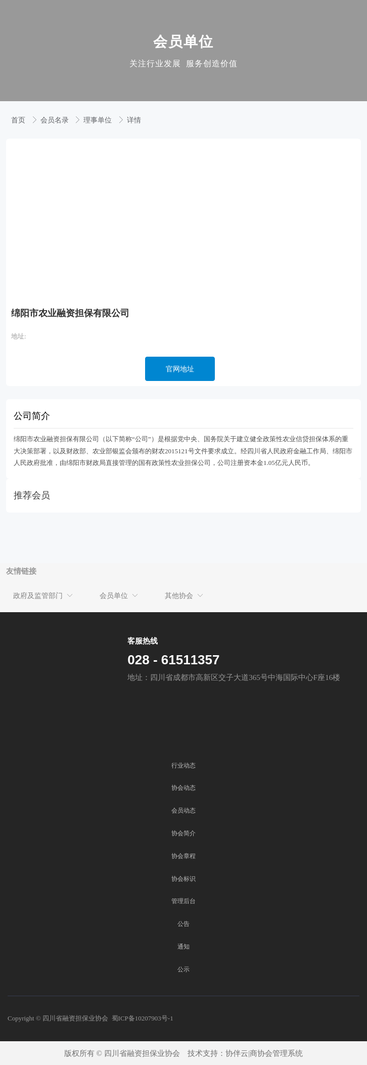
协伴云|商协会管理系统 (264, 1053)
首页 (19, 120)
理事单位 (98, 120)
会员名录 (55, 120)
